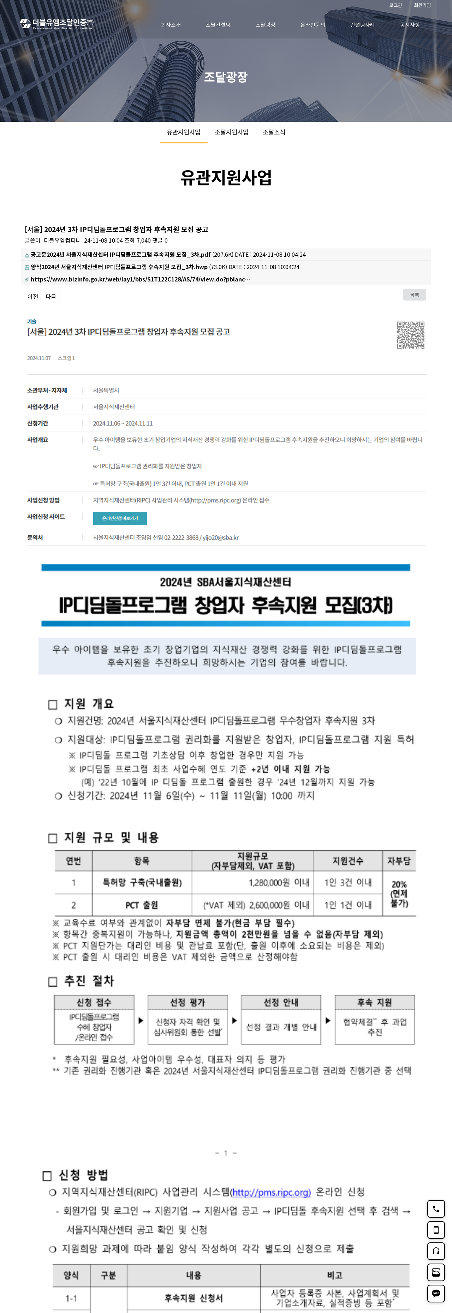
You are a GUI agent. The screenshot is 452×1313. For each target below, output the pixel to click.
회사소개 (171, 24)
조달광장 (265, 24)
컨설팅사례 (362, 24)
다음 (51, 296)
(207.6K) (129, 254)
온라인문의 (313, 24)
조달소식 (274, 131)
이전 (33, 296)
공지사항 (410, 24)
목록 (414, 294)
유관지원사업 (184, 131)
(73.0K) (126, 266)
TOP (422, 1246)
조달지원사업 (232, 131)
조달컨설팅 (218, 24)
